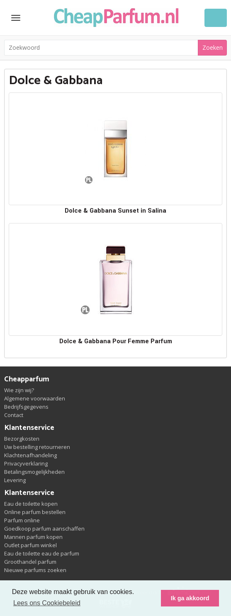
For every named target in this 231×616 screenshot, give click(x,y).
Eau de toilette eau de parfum (41, 553)
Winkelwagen (215, 18)
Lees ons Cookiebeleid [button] (46, 602)
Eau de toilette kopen (31, 503)
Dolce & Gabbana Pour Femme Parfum (115, 341)
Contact (13, 415)
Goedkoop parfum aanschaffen (44, 528)
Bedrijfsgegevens (26, 406)
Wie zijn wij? (19, 390)
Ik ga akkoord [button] (190, 598)
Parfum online (22, 520)
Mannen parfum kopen (33, 537)
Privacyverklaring (26, 463)
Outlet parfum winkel (30, 545)
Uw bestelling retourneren (37, 447)
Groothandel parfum (30, 561)
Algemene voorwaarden (34, 398)
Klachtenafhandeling (30, 455)
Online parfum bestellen (35, 512)
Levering (15, 480)
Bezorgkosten (21, 438)
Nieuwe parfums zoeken (35, 570)
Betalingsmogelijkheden (34, 471)
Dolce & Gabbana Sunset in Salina (115, 210)
